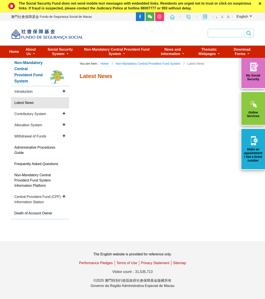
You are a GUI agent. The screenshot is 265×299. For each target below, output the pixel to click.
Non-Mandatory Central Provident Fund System (148, 63)
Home (104, 63)
